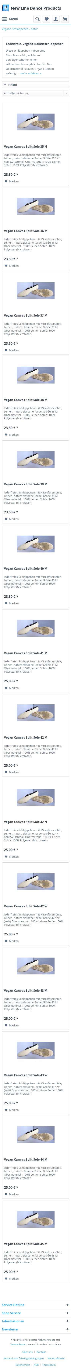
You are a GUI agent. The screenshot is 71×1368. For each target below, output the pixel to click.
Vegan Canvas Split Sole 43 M (25, 991)
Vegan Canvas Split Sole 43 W (25, 1075)
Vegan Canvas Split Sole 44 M (25, 1160)
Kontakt (41, 1352)
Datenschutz (23, 1364)
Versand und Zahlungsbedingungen (24, 1358)
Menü (10, 18)
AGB (36, 1364)
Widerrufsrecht (56, 1358)
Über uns (27, 1352)
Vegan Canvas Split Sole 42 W (25, 906)
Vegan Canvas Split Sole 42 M (25, 738)
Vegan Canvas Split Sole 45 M (25, 1244)
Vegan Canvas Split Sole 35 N (25, 147)
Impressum (49, 1364)
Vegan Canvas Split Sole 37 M (25, 316)
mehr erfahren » (30, 73)
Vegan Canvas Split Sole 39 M (25, 484)
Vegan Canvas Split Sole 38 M (25, 400)
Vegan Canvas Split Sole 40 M (25, 569)
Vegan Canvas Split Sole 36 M (25, 231)
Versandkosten (18, 1344)
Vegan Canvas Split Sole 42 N (25, 822)
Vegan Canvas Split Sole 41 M (25, 653)
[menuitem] (10, 19)
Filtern (10, 84)
